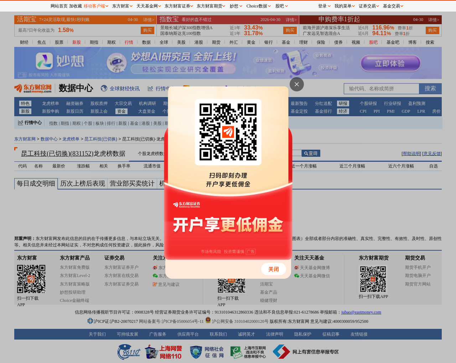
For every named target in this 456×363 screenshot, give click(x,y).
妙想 (234, 6)
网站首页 (59, 6)
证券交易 (367, 6)
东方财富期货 (209, 6)
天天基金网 (147, 6)
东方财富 (120, 6)
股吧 (279, 6)
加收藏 (75, 6)
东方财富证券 (177, 6)
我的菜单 (343, 6)
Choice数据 (257, 6)
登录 (322, 6)
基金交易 (391, 6)
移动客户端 (94, 6)
